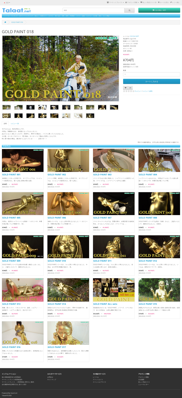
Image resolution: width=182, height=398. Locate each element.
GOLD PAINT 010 (57, 260)
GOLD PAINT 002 (57, 174)
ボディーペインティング (26, 16)
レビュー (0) (15, 123)
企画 (83, 16)
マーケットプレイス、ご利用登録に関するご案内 (18, 382)
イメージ (88, 16)
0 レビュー (138, 91)
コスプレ (50, 16)
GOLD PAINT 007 (102, 217)
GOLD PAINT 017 (57, 347)
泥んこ (36, 16)
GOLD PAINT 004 (148, 174)
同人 (100, 16)
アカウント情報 (143, 377)
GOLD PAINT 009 (11, 260)
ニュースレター (143, 384)
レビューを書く (148, 91)
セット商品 (106, 16)
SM (63, 16)
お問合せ (50, 377)
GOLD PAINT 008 (148, 217)
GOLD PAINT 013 (11, 303)
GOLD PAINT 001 (11, 174)
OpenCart (13, 393)
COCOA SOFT (134, 36)
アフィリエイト (98, 380)
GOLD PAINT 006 (57, 217)
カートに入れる (151, 81)
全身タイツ (43, 16)
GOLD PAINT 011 (102, 260)
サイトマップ (51, 380)
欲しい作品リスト (144, 382)
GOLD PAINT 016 (11, 347)
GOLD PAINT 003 (102, 174)
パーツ (78, 16)
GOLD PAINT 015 (148, 303)
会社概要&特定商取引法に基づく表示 (14, 384)
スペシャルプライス (99, 382)
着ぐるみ (57, 16)
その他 (95, 16)
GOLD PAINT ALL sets (105, 303)
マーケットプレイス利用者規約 (12, 380)
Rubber (72, 16)
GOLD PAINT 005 (11, 217)
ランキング (14, 16)
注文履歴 (141, 380)
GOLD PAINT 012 (148, 260)
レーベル (7, 16)
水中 (67, 16)
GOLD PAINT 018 (17, 22)
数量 (124, 70)
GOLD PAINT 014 (57, 303)
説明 (5, 123)
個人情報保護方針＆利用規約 (11, 377)
